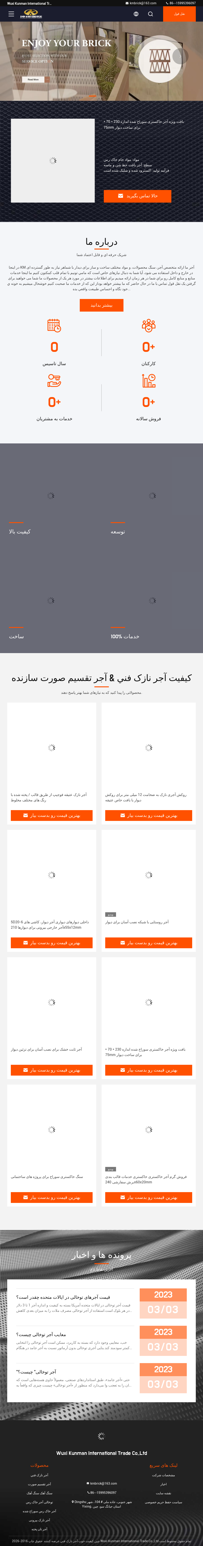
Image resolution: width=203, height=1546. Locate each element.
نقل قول (179, 14)
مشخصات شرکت (163, 1475)
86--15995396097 (180, 3)
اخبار (163, 1484)
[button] (92, 96)
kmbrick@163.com (140, 3)
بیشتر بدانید (102, 305)
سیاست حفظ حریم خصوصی (163, 1502)
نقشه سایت (163, 1493)
